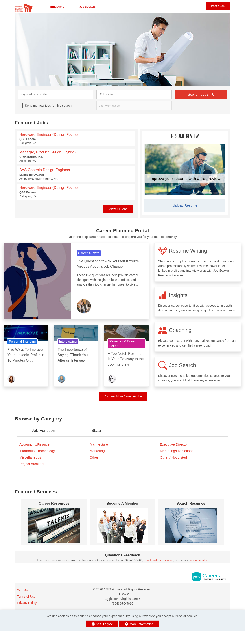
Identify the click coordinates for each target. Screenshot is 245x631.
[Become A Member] (122, 525)
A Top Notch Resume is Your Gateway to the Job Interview (126, 359)
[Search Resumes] (191, 525)
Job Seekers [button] (87, 6)
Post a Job (218, 6)
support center (198, 560)
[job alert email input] (134, 105)
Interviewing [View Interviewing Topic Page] (68, 341)
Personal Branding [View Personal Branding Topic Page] (22, 341)
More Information (139, 624)
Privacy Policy (27, 603)
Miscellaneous (30, 457)
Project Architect (31, 464)
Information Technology (37, 451)
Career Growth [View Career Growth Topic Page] (88, 253)
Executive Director (174, 444)
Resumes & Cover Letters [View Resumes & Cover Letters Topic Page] (122, 344)
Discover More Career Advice (123, 396)
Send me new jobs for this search (48, 105)
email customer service (158, 560)
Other (94, 457)
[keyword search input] (55, 94)
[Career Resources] (54, 525)
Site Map (23, 590)
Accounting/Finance (34, 444)
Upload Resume (185, 205)
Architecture (99, 444)
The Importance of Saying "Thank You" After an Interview (73, 355)
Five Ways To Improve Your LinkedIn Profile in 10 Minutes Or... (25, 355)
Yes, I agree (102, 624)
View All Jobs (118, 209)
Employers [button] (57, 6)
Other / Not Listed (173, 457)
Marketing (97, 451)
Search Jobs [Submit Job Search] (201, 94)
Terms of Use (26, 596)
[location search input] (134, 94)
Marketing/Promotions (176, 451)
